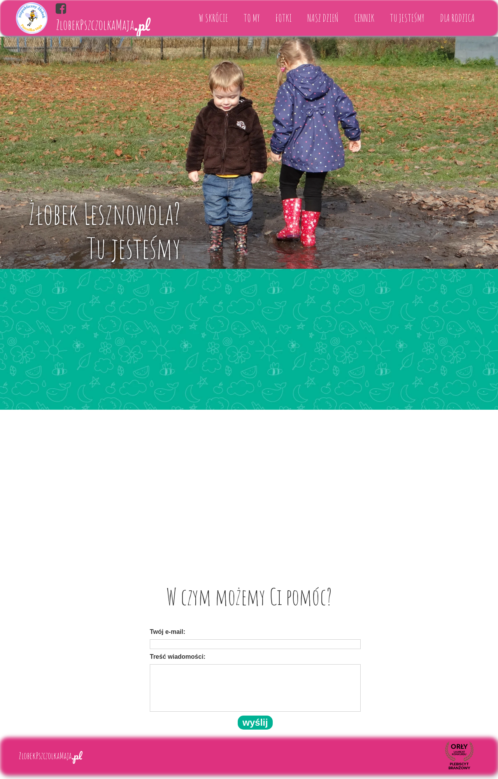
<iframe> (249, 485)
